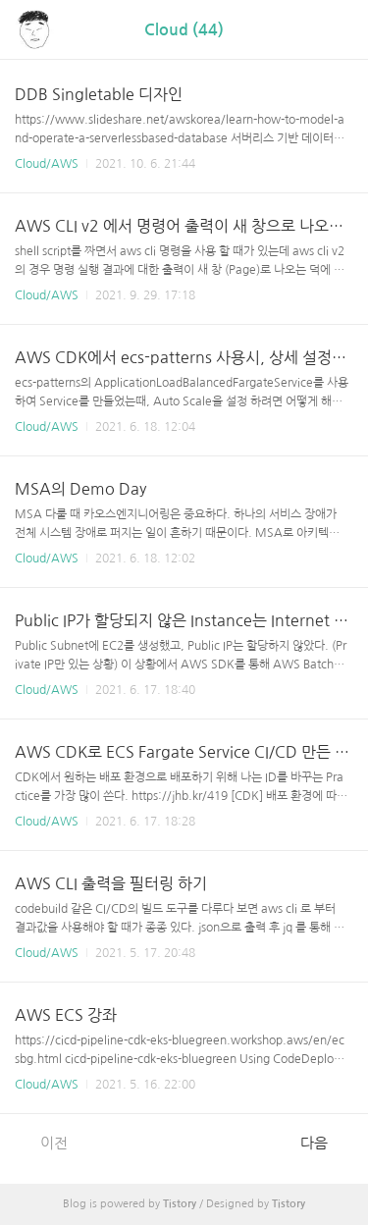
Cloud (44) (184, 30)
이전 (44, 1142)
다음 (324, 1142)
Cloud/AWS (47, 164)
